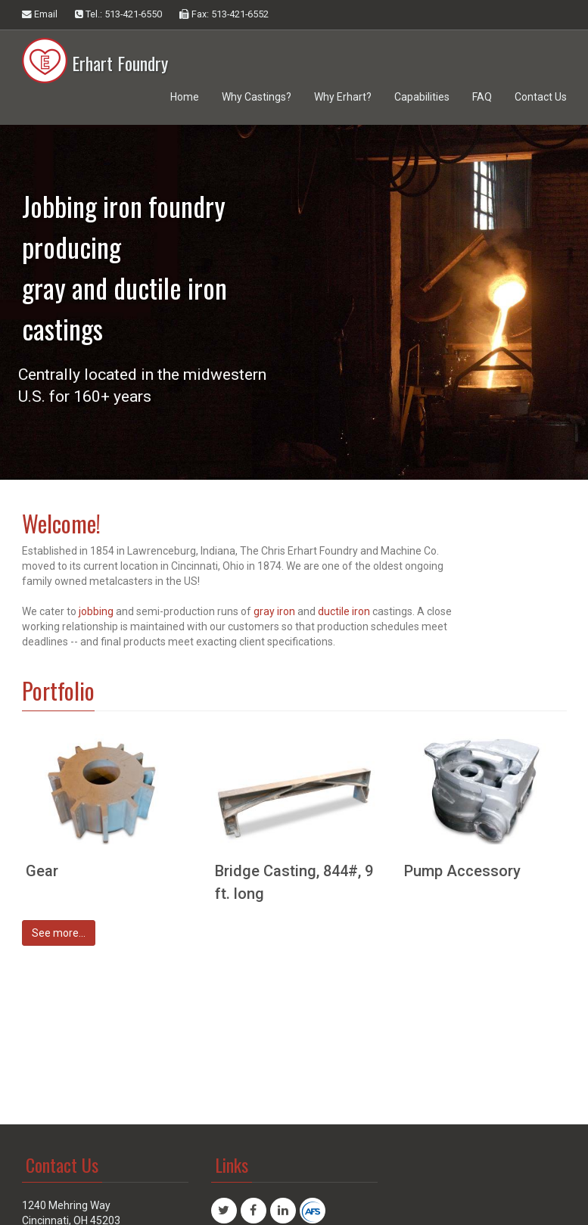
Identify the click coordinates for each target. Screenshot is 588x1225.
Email (40, 14)
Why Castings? (256, 97)
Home (184, 97)
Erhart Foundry (95, 53)
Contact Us (541, 97)
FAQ (482, 97)
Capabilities (422, 97)
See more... (59, 933)
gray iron (275, 611)
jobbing (96, 611)
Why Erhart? (343, 97)
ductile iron (344, 611)
